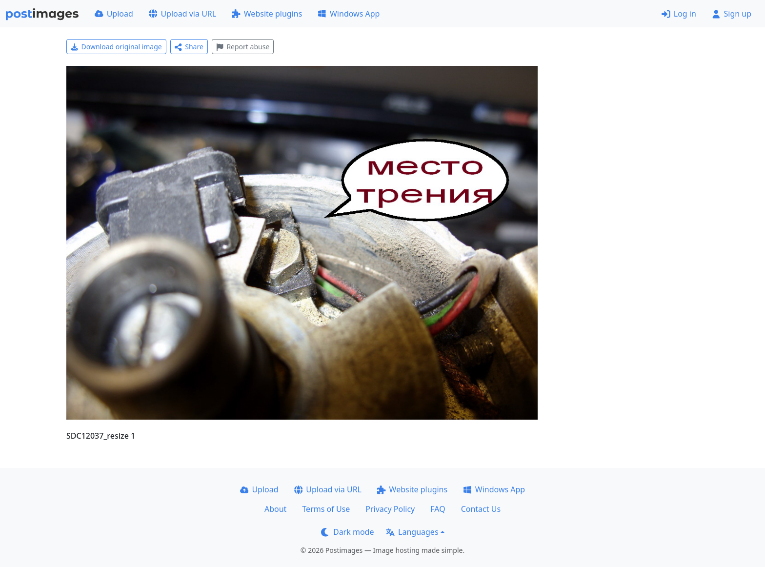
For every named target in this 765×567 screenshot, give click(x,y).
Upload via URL (182, 13)
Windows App (349, 13)
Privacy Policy (390, 509)
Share (189, 46)
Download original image (116, 46)
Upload (114, 13)
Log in (679, 13)
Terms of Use (326, 509)
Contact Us (481, 509)
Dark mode (347, 531)
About (275, 509)
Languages (412, 531)
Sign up (731, 13)
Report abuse (242, 46)
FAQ (437, 509)
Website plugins (267, 13)
